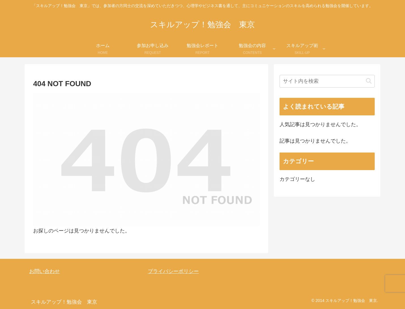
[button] (369, 81)
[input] (327, 81)
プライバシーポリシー (173, 271)
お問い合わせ (44, 271)
